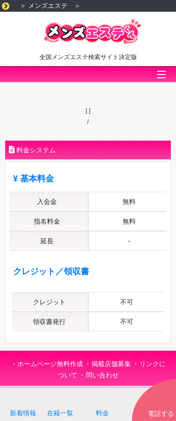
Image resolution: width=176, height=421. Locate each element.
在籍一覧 (60, 413)
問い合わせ (102, 375)
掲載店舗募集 (111, 364)
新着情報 (23, 413)
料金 (102, 413)
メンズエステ (48, 5)
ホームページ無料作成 (50, 364)
